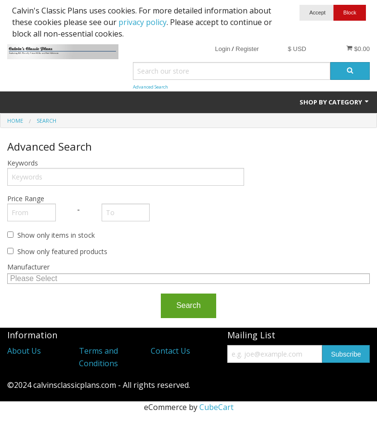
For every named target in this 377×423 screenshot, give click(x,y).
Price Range (25, 198)
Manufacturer (28, 266)
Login (222, 48)
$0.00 (358, 48)
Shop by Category (334, 102)
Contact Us (170, 351)
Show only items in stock (56, 235)
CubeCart (216, 407)
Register (247, 48)
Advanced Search (150, 87)
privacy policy (142, 22)
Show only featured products (62, 251)
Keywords (22, 162)
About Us (24, 351)
